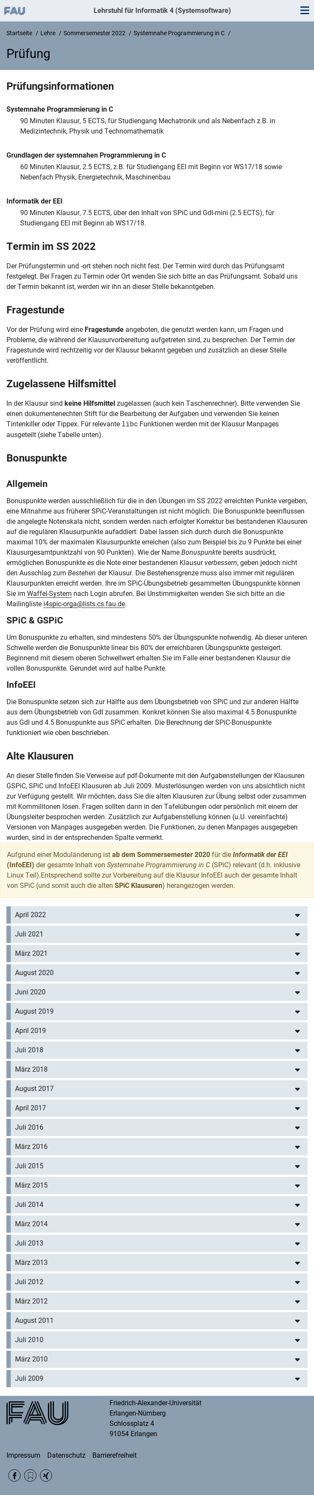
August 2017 (34, 1089)
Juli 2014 (29, 1204)
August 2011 (34, 1320)
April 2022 (30, 915)
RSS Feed (30, 1475)
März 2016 (31, 1147)
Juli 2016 (29, 1127)
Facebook (14, 1475)
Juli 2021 (29, 934)
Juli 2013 (29, 1243)
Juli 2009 (29, 1378)
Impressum (23, 1455)
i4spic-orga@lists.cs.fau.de (84, 604)
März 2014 (31, 1224)
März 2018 (31, 1069)
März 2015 (31, 1185)
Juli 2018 (29, 1050)
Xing (46, 1475)
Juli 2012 (29, 1282)
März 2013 (31, 1262)
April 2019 (30, 1031)
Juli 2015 (29, 1166)
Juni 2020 (30, 992)
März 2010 (31, 1359)
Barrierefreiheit (114, 1455)
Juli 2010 (29, 1340)
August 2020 (34, 973)
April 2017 (30, 1108)
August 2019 (34, 1011)
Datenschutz (66, 1455)
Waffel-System (49, 593)
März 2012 (31, 1301)
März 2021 (31, 953)
